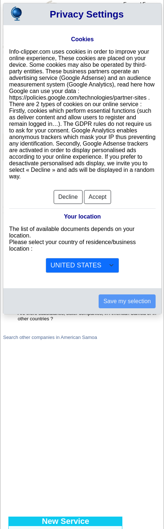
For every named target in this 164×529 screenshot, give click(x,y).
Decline (68, 193)
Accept (98, 193)
